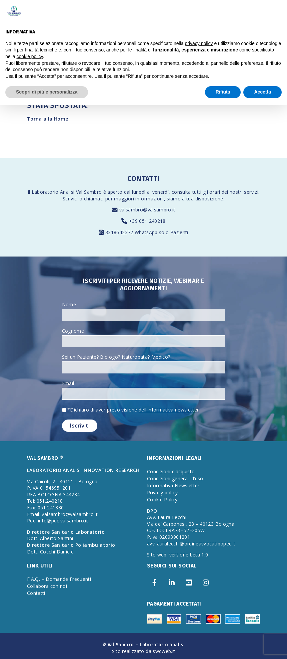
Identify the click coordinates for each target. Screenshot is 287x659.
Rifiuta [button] (223, 92)
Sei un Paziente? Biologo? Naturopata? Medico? (116, 357)
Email (68, 383)
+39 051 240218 (147, 221)
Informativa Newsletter (173, 485)
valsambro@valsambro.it (147, 209)
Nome (69, 304)
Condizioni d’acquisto (171, 471)
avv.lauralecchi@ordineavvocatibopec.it (191, 543)
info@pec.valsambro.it (63, 520)
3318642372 (120, 232)
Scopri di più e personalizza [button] (46, 92)
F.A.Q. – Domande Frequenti (59, 579)
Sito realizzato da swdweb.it (143, 651)
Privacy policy (162, 492)
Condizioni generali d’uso (175, 478)
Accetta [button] (262, 92)
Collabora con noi (47, 586)
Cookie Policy (162, 499)
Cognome (73, 331)
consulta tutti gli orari (196, 192)
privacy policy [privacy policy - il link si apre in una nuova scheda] (199, 43)
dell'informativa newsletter (169, 409)
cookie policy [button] (29, 56)
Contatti (36, 593)
